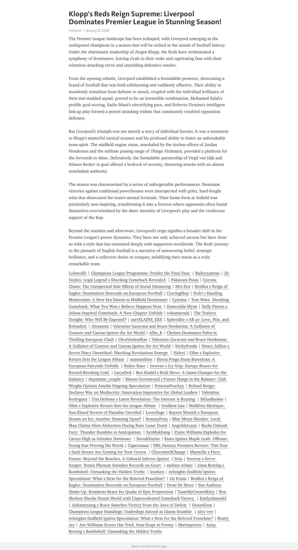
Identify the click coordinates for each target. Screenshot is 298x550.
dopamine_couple (104, 379)
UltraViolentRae (132, 339)
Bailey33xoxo (207, 273)
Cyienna (179, 299)
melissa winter (179, 465)
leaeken (157, 471)
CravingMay (178, 293)
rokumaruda (178, 313)
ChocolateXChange (169, 452)
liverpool (75, 30)
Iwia (178, 458)
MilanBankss (211, 399)
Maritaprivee (190, 524)
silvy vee (205, 511)
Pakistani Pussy (185, 279)
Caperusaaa (138, 445)
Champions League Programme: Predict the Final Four (141, 273)
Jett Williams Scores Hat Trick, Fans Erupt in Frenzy (126, 524)
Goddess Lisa (173, 405)
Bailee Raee (135, 365)
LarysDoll (123, 372)
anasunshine (141, 359)
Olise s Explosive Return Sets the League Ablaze (113, 405)
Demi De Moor (180, 485)
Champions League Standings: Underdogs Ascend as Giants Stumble (131, 511)
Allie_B (155, 332)
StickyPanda (186, 346)
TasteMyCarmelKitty (196, 491)
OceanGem (202, 505)
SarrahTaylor (148, 438)
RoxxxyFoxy (157, 418)
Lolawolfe (78, 273)
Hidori (179, 352)
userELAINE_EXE (146, 319)
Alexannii (100, 326)
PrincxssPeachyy (169, 385)
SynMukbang (158, 432)
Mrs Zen (182, 286)
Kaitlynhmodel (213, 498)
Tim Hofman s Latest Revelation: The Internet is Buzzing (144, 399)
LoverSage (155, 412)
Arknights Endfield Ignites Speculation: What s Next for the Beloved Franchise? (141, 518)
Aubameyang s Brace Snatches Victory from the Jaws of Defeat (130, 505)
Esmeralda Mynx (182, 306)
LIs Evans (177, 478)
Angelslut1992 (184, 425)
